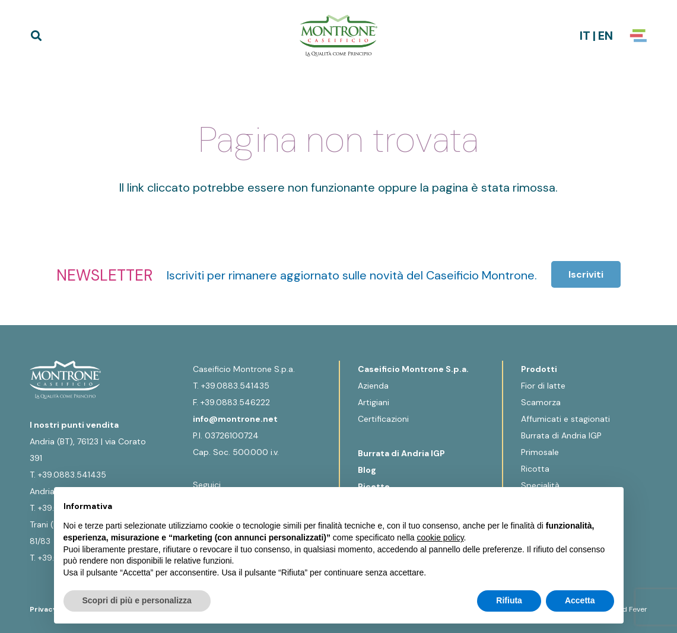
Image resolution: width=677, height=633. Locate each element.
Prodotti (539, 369)
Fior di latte (543, 385)
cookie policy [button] (440, 537)
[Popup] (638, 35)
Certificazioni (383, 418)
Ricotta (535, 468)
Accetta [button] (580, 600)
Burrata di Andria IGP (401, 453)
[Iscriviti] (586, 274)
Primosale (540, 452)
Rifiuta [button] (509, 600)
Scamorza (541, 402)
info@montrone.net (235, 418)
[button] (36, 35)
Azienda (373, 385)
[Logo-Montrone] (338, 35)
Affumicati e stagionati (565, 418)
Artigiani (373, 402)
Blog (367, 470)
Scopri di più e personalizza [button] (137, 600)
